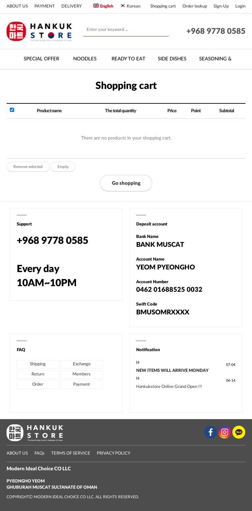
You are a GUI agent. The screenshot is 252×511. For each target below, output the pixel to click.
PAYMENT (44, 6)
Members (82, 374)
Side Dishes (172, 58)
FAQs (39, 453)
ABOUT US (17, 6)
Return (38, 374)
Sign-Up (221, 6)
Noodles (84, 58)
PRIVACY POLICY (113, 453)
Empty (63, 167)
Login (240, 6)
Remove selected (28, 167)
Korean (130, 6)
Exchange (82, 364)
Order (37, 384)
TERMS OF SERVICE (70, 453)
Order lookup (194, 6)
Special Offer (41, 58)
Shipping (38, 364)
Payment (81, 384)
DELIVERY (71, 6)
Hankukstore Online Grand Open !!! (169, 387)
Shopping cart (163, 6)
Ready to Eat (128, 58)
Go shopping (126, 183)
